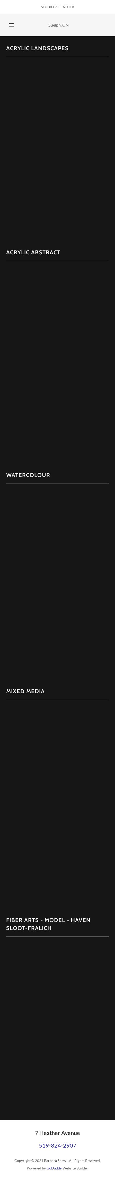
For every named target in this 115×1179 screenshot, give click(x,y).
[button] (11, 25)
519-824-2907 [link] (57, 1145)
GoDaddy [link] (54, 1168)
